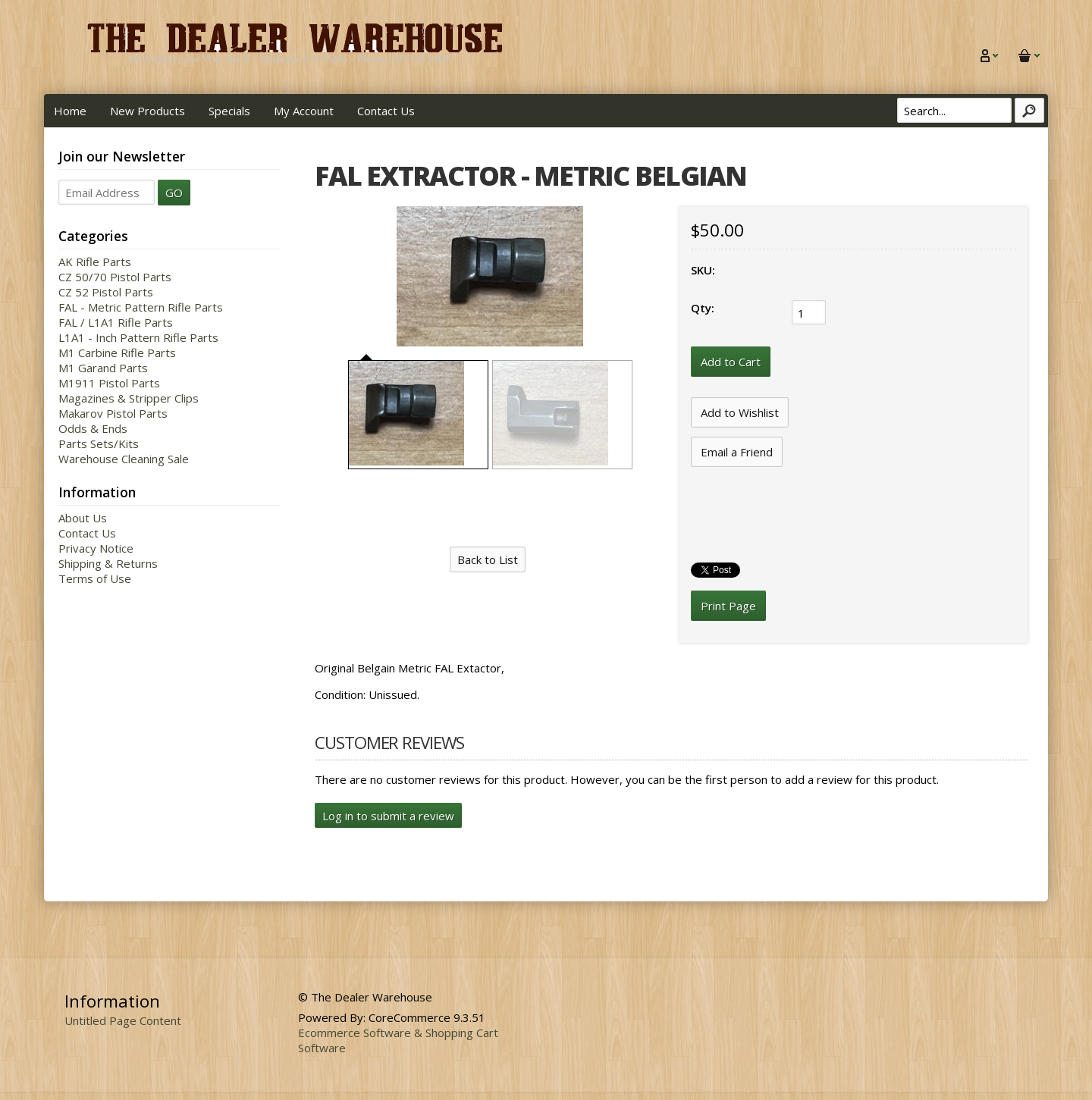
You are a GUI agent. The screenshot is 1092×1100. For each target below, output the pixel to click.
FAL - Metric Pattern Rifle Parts (140, 307)
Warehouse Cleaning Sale (123, 458)
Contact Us (386, 110)
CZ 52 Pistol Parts (105, 291)
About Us (82, 517)
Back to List (487, 559)
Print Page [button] (728, 605)
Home (70, 110)
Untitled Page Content (122, 1020)
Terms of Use (94, 578)
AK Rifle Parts (94, 261)
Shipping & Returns (108, 563)
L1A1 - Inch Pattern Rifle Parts (138, 337)
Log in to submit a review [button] (388, 815)
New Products (147, 110)
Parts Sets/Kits (98, 443)
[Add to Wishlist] (740, 412)
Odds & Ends (92, 428)
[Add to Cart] (730, 361)
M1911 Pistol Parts (109, 382)
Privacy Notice (95, 548)
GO (174, 192)
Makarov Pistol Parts (113, 413)
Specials (229, 110)
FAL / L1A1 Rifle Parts (115, 322)
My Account (304, 110)
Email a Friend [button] (737, 451)
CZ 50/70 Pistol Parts (114, 276)
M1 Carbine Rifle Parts (117, 352)
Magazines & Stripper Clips (128, 398)
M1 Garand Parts (103, 367)
